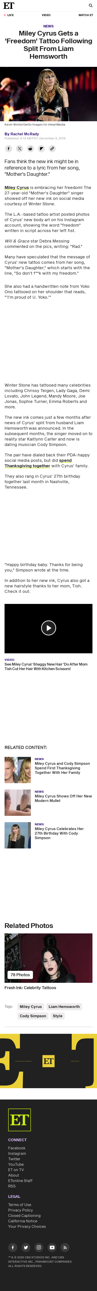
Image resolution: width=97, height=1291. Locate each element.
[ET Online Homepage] (10, 5)
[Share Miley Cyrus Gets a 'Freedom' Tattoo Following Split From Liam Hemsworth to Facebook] (9, 149)
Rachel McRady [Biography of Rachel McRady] (24, 134)
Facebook (16, 1148)
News (48, 26)
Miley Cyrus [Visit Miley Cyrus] (31, 1007)
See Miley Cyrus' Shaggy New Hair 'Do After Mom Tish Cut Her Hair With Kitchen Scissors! (46, 666)
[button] (48, 627)
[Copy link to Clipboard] (52, 149)
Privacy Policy (20, 1210)
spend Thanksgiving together (38, 463)
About (13, 1175)
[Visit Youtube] (52, 1248)
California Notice (22, 1221)
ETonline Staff (20, 1181)
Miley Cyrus (17, 188)
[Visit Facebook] (12, 1248)
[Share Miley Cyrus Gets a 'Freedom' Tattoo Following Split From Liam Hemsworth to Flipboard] (41, 149)
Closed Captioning (24, 1215)
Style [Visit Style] (57, 1016)
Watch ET (86, 15)
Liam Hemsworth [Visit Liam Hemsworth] (64, 1007)
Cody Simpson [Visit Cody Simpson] (33, 1016)
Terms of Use (19, 1205)
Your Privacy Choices (27, 1226)
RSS (12, 1186)
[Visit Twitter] (25, 1248)
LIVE (10, 15)
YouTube (16, 1164)
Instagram (17, 1153)
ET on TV (16, 1170)
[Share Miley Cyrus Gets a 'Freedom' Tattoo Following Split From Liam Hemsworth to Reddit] (30, 149)
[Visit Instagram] (38, 1248)
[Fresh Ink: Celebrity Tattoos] (48, 958)
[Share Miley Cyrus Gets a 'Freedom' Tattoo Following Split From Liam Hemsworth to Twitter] (19, 149)
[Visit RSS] (65, 1248)
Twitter (14, 1159)
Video (46, 15)
